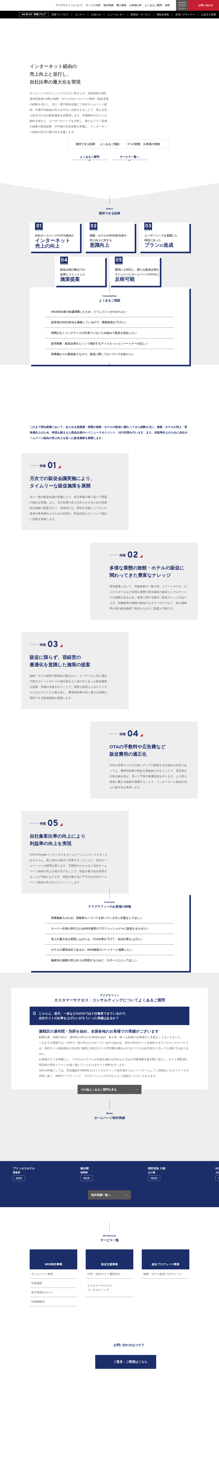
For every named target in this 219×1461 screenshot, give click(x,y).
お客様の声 (135, 5)
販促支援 (141, 1402)
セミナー (80, 14)
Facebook (32, 1431)
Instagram (38, 1431)
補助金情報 (163, 14)
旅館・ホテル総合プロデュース (162, 1274)
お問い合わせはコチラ (129, 1345)
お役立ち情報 (208, 14)
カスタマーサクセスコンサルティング (99, 1287)
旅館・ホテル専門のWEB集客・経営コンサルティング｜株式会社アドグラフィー (24, 5)
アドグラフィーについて (69, 5)
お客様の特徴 (169, 144)
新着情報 (167, 1402)
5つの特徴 (129, 144)
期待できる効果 (49, 144)
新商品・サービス (140, 14)
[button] (28, 1147)
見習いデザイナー (185, 14)
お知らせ (96, 14)
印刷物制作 (38, 1301)
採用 (167, 5)
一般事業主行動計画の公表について (109, 1402)
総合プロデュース (145, 1408)
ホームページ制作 (42, 1274)
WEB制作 (142, 1397)
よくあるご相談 (89, 144)
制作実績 (108, 5)
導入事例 (121, 5)
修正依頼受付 (169, 1414)
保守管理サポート (42, 1292)
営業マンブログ (60, 14)
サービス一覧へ (129, 157)
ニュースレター (115, 14)
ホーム (95, 1390)
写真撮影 (36, 1283)
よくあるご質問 (153, 5)
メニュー (182, 8)
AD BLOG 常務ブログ (34, 14)
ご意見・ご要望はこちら (130, 1362)
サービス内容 (93, 5)
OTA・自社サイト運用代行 (103, 1274)
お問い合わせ (205, 5)
